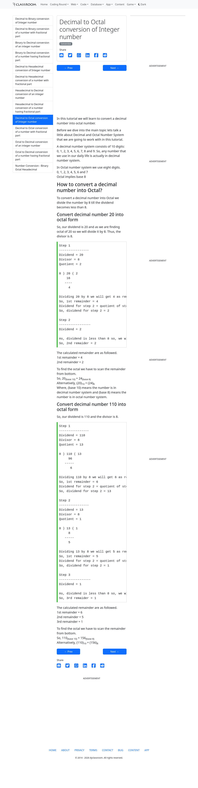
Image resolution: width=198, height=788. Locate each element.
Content (119, 4)
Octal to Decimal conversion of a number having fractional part (32, 155)
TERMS (93, 768)
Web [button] (73, 4)
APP (146, 768)
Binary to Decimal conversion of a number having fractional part (32, 56)
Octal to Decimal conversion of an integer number (31, 143)
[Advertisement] (33, 226)
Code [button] (83, 4)
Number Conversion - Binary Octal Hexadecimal (31, 167)
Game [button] (130, 4)
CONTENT (134, 768)
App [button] (108, 4)
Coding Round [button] (58, 4)
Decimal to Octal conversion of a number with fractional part (31, 131)
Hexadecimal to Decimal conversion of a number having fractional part (29, 107)
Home (44, 4)
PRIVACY (79, 768)
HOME (52, 768)
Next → (114, 68)
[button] (142, 4)
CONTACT (107, 768)
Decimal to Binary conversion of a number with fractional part (32, 32)
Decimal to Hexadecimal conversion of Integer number (32, 68)
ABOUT (65, 768)
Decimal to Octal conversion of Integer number (31, 119)
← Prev (68, 68)
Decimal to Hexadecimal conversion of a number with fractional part (32, 80)
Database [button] (96, 4)
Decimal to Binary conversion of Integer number (32, 20)
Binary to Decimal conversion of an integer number (32, 44)
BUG (120, 768)
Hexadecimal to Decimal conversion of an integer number (29, 94)
